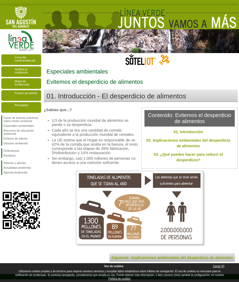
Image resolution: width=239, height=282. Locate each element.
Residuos (9, 155)
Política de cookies (119, 278)
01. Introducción (188, 132)
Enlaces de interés (15, 138)
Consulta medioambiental (25, 59)
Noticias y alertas (14, 162)
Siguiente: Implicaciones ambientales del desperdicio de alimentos (172, 257)
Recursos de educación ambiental (18, 132)
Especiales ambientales (18, 125)
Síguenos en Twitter (13, 183)
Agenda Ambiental (15, 172)
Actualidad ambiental (17, 167)
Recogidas (21, 105)
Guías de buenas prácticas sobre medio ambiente (20, 119)
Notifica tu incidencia (21, 71)
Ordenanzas (11, 150)
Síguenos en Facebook (4, 183)
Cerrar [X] (218, 266)
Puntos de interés (26, 93)
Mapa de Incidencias (22, 83)
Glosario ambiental (15, 143)
